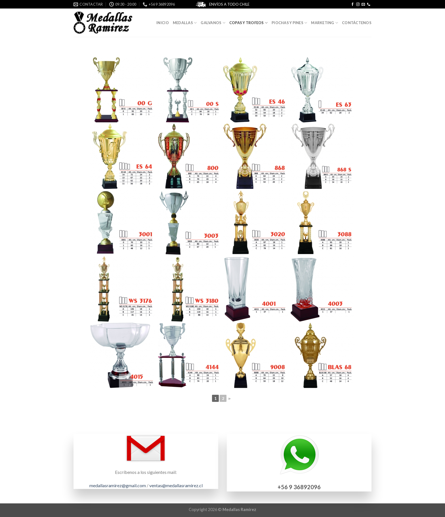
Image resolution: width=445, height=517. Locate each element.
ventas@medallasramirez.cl (176, 485)
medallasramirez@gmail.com (117, 485)
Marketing (324, 23)
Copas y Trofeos (248, 23)
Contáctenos (356, 22)
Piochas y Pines (289, 23)
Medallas (185, 23)
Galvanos (213, 23)
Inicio (162, 22)
